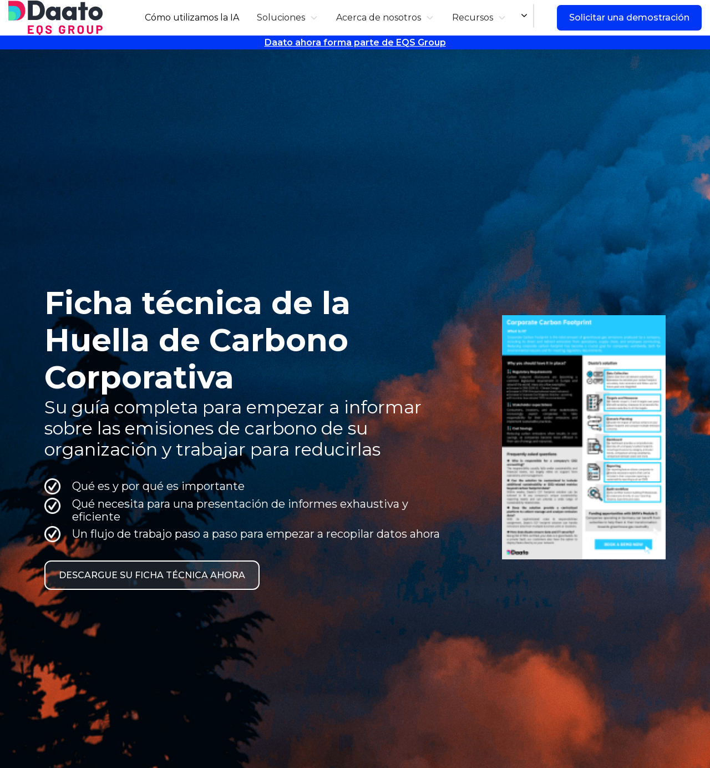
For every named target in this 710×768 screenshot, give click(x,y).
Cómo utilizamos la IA (192, 17)
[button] (287, 17)
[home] (55, 18)
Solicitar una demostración (629, 17)
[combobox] (533, 16)
